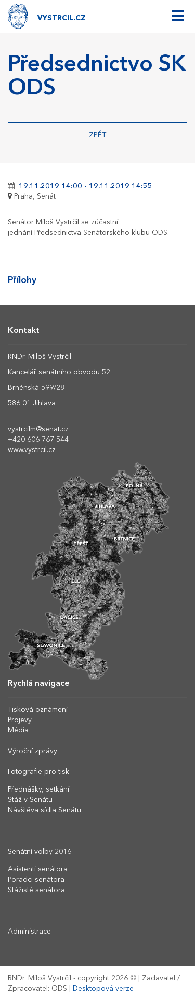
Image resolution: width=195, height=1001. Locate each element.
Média (18, 730)
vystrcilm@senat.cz (38, 429)
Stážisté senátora (36, 890)
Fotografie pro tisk (38, 772)
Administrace (29, 931)
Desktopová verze (103, 988)
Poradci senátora (36, 879)
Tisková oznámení (38, 709)
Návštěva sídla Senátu (44, 810)
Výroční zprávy (32, 751)
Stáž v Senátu (30, 799)
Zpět (97, 135)
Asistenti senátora (38, 869)
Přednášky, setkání (38, 789)
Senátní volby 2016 (39, 851)
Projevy (20, 720)
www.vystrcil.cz (32, 450)
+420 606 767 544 (38, 439)
